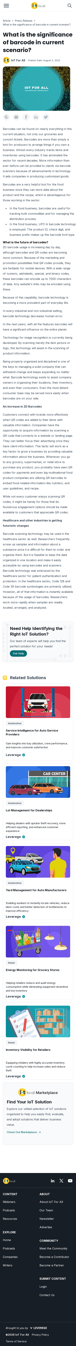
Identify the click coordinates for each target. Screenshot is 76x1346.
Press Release (23, 20)
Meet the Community (53, 1248)
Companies (10, 1257)
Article (7, 20)
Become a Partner (51, 1265)
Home (7, 1240)
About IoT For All (51, 1202)
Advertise (45, 1227)
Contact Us (46, 1295)
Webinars (9, 1202)
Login (43, 1286)
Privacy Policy (40, 1334)
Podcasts (9, 1210)
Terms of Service (16, 1341)
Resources (10, 1218)
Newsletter (46, 1218)
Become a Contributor (54, 1257)
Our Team (46, 1210)
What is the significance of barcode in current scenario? (37, 24)
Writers (7, 1265)
